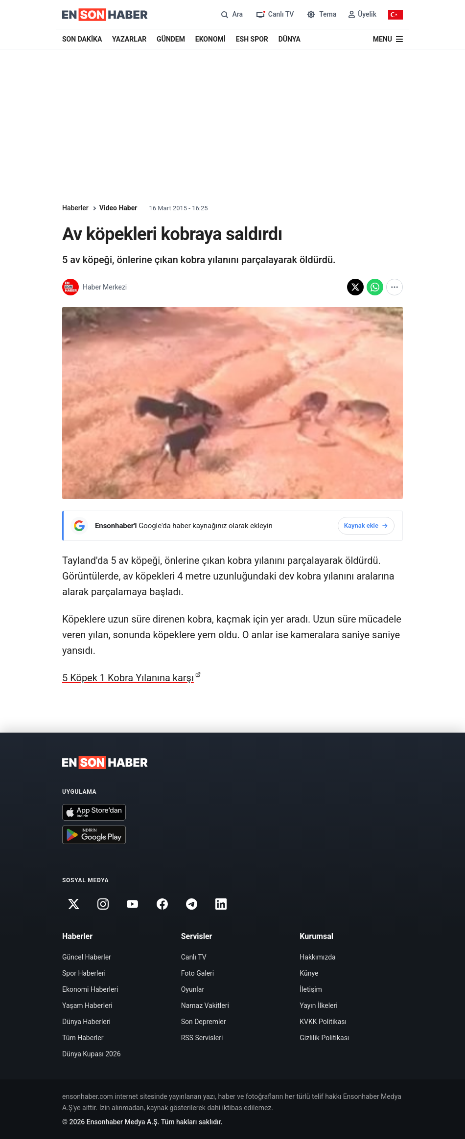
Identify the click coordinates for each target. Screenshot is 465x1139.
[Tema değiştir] (320, 14)
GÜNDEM (171, 39)
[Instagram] (103, 904)
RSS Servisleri (202, 1038)
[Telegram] (192, 904)
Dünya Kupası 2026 (91, 1054)
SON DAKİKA (82, 39)
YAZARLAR (129, 39)
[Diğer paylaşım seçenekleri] (394, 287)
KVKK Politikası (323, 1022)
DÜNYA (290, 39)
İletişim (311, 989)
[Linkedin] (221, 904)
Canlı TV (194, 957)
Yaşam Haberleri (87, 1005)
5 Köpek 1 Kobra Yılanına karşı (128, 678)
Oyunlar (192, 989)
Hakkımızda (317, 957)
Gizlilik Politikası (324, 1038)
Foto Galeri (197, 973)
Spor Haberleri (84, 973)
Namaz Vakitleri (205, 1005)
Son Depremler (203, 1022)
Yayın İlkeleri (318, 1005)
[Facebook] (162, 904)
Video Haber (118, 208)
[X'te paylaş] (355, 287)
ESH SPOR (252, 39)
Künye (309, 973)
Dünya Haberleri (86, 1022)
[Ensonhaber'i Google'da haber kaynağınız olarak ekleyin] (232, 526)
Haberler (75, 208)
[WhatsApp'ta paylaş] (375, 287)
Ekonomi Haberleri (90, 989)
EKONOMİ (210, 39)
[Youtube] (132, 904)
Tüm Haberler (82, 1038)
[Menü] (388, 39)
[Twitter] (73, 904)
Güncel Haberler (86, 957)
